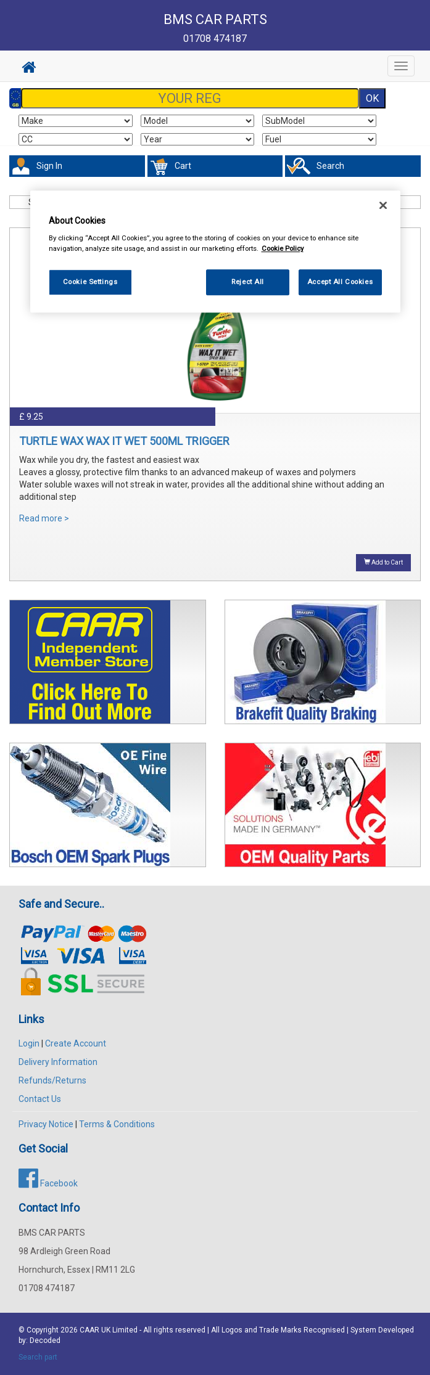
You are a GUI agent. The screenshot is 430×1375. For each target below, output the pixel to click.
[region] (215, 251)
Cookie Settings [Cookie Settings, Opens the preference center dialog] (90, 282)
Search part (38, 1357)
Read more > (44, 518)
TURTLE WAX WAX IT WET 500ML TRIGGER (124, 441)
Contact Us (40, 1099)
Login (29, 1043)
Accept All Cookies (340, 282)
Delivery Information (58, 1062)
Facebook (48, 1183)
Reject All (247, 282)
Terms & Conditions (117, 1124)
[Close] (383, 205)
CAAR (89, 1330)
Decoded (45, 1340)
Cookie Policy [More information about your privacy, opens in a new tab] (283, 248)
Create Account (75, 1043)
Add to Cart (383, 562)
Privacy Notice (46, 1124)
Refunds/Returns (52, 1080)
